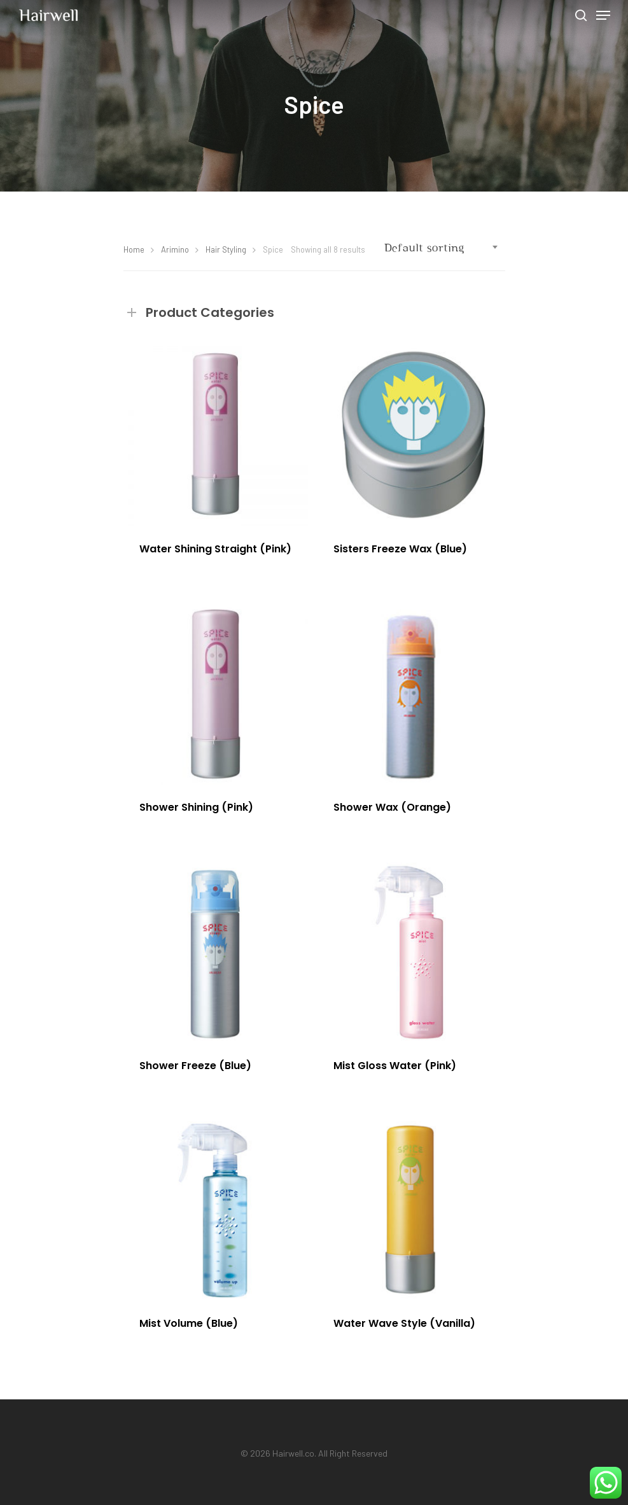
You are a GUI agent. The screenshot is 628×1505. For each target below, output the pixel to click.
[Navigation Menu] (603, 15)
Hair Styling (226, 249)
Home (133, 249)
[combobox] (441, 248)
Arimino (175, 249)
